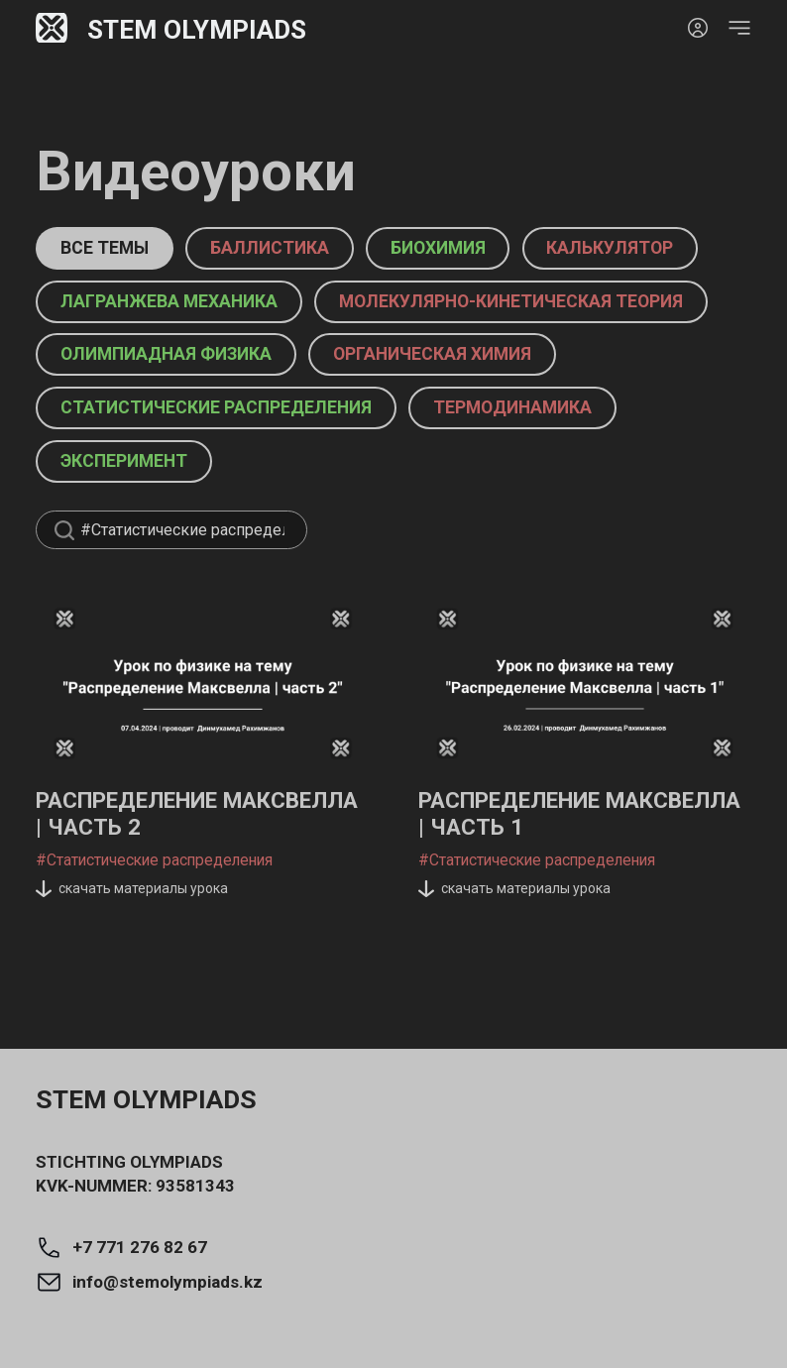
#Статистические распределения (150, 928)
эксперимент (137, 517)
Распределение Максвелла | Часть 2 (164, 881)
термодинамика (567, 463)
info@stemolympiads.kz (149, 1282)
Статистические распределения (235, 463)
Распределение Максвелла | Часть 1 (547, 881)
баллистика (305, 248)
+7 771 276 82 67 (121, 1247)
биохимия (496, 248)
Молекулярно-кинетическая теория (255, 356)
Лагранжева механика (395, 301)
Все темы (117, 248)
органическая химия (482, 410)
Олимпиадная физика (182, 410)
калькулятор (135, 301)
